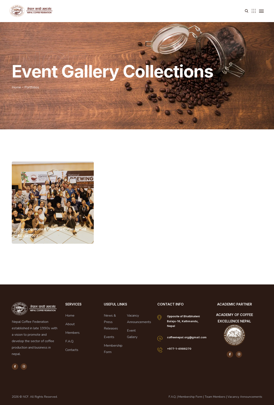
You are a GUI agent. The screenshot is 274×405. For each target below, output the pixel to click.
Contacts (71, 350)
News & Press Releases (111, 322)
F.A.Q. (69, 341)
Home (16, 87)
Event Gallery (132, 333)
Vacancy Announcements (139, 318)
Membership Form (113, 348)
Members (72, 332)
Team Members (215, 397)
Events (109, 337)
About (70, 324)
